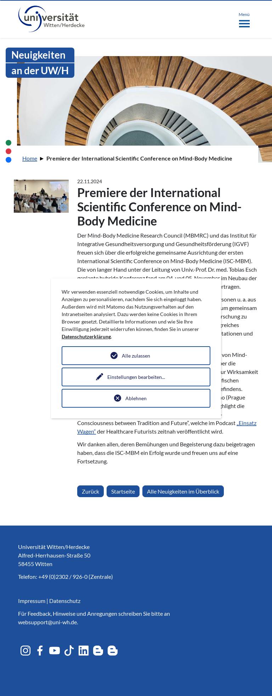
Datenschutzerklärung (86, 336)
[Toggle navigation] (244, 18)
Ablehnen (136, 398)
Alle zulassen (136, 356)
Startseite (123, 491)
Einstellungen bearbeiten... (136, 377)
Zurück (90, 491)
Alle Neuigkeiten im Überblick (183, 491)
